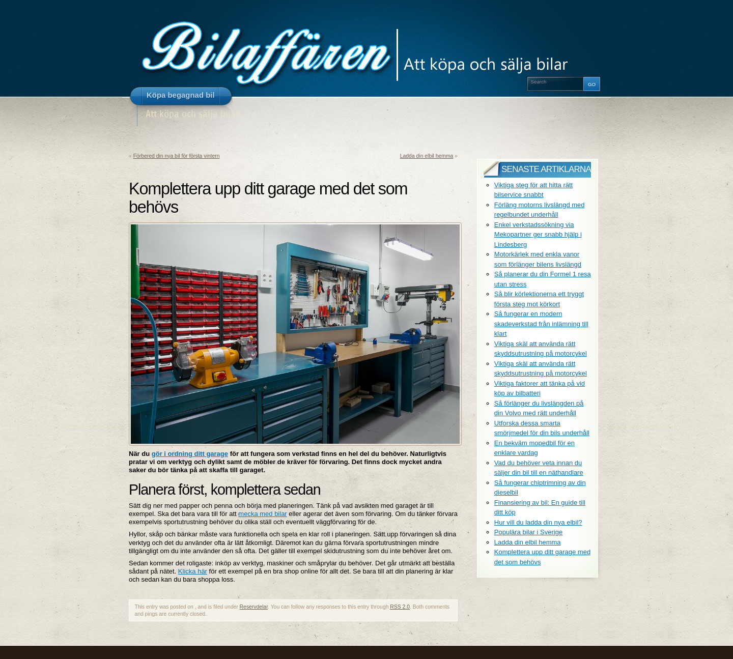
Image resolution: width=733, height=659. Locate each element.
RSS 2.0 (400, 607)
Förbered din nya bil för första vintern (176, 156)
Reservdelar (254, 607)
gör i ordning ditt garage (190, 453)
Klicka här (192, 571)
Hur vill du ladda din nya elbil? (538, 522)
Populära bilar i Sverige (528, 532)
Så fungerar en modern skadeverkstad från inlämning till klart (541, 323)
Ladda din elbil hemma (427, 156)
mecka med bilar (262, 514)
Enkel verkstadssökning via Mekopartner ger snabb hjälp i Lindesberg (538, 234)
